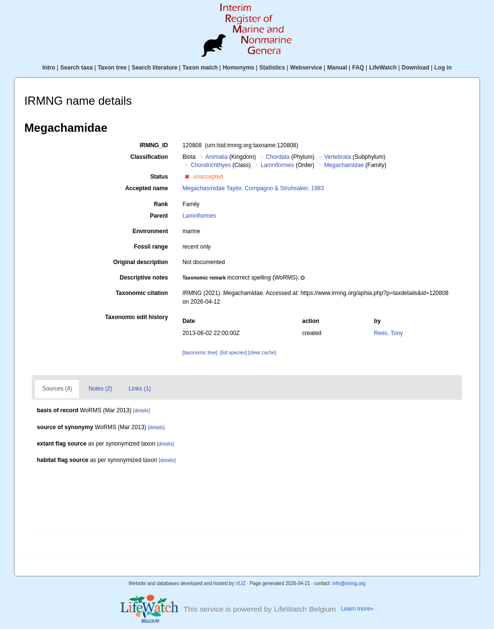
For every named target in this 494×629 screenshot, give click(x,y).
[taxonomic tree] (199, 352)
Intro (48, 67)
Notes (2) (100, 388)
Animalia (217, 157)
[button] (187, 177)
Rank (161, 204)
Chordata (277, 157)
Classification (149, 157)
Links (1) (140, 388)
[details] (141, 410)
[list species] (233, 352)
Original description (140, 262)
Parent (159, 215)
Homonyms (238, 67)
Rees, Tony (388, 333)
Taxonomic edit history (136, 317)
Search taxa (76, 67)
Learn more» (357, 608)
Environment (150, 231)
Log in (443, 67)
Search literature (155, 67)
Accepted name (146, 188)
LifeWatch (383, 67)
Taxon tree (112, 67)
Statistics (272, 67)
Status (159, 176)
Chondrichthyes (211, 165)
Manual (337, 67)
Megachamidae (344, 165)
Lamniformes (277, 165)
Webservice (306, 67)
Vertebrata (337, 157)
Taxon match (200, 67)
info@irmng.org (349, 583)
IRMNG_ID (153, 145)
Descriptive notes (144, 277)
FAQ (358, 67)
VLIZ (240, 583)
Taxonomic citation (142, 293)
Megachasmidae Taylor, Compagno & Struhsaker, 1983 (253, 188)
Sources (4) (57, 388)
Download (415, 67)
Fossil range (151, 246)
